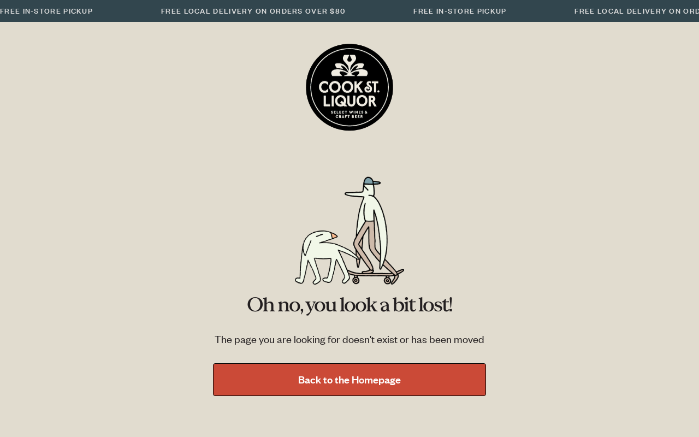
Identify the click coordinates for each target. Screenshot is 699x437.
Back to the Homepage (349, 379)
